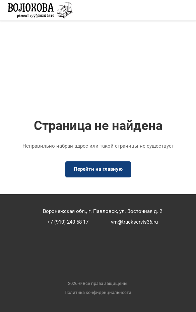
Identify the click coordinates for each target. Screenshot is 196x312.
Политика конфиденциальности (98, 292)
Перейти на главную (98, 169)
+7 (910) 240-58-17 (67, 222)
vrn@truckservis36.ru (134, 222)
